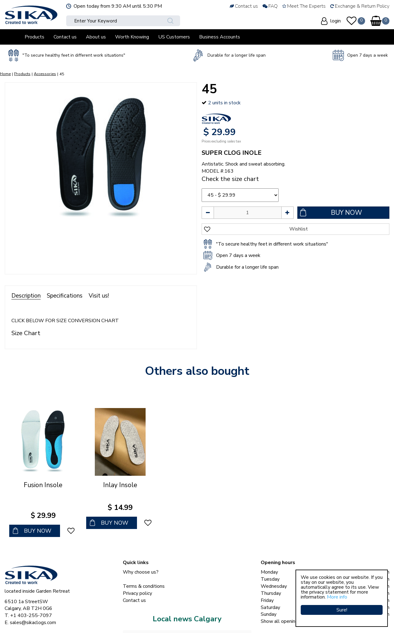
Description (26, 295)
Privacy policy (137, 575)
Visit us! (99, 295)
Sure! (341, 610)
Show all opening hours (286, 603)
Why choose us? (141, 554)
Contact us (134, 582)
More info (337, 597)
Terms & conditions (144, 568)
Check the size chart (230, 179)
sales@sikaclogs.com (33, 604)
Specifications (64, 295)
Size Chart (25, 333)
